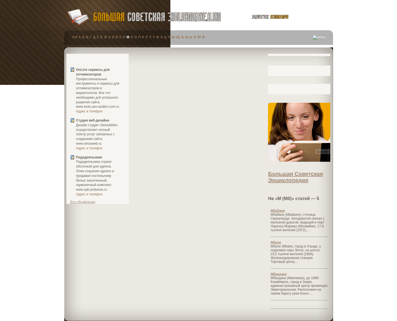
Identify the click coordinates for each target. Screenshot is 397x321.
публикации (312, 17)
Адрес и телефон (89, 111)
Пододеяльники (89, 157)
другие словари (264, 17)
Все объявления (82, 202)
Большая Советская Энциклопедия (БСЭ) (157, 16)
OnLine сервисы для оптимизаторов (93, 72)
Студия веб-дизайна (92, 120)
